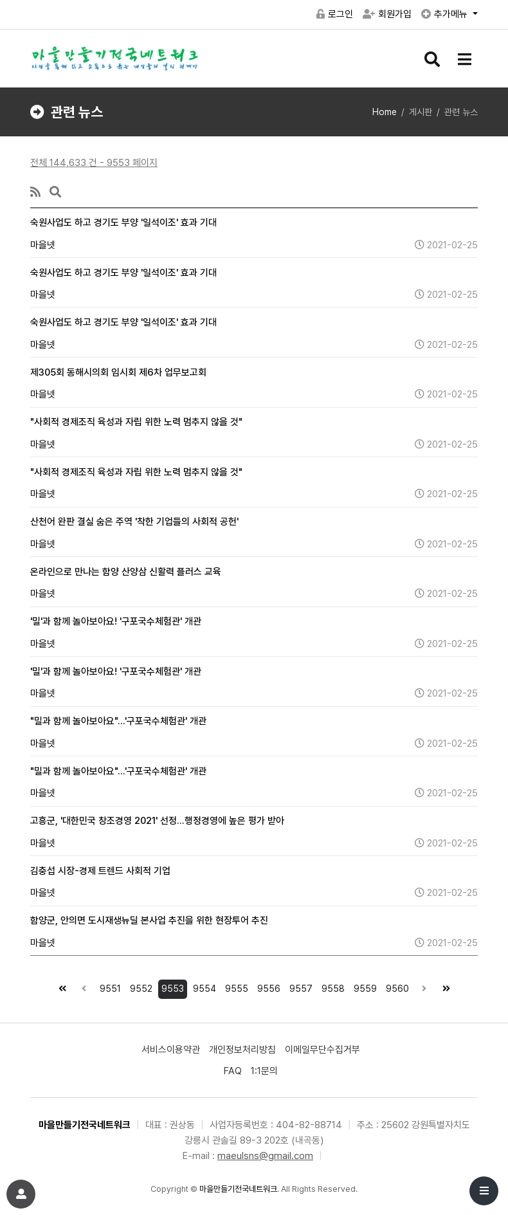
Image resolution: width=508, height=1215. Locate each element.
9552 (139, 987)
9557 (299, 987)
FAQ (233, 1071)
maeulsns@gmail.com (265, 1156)
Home (384, 112)
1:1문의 (264, 1071)
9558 (331, 987)
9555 (235, 987)
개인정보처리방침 (242, 1049)
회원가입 (387, 14)
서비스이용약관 (170, 1049)
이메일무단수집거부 (322, 1049)
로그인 (334, 14)
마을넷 (42, 245)
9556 (267, 987)
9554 (203, 987)
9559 (363, 987)
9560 (396, 987)
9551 (108, 987)
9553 (171, 987)
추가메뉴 (445, 14)
